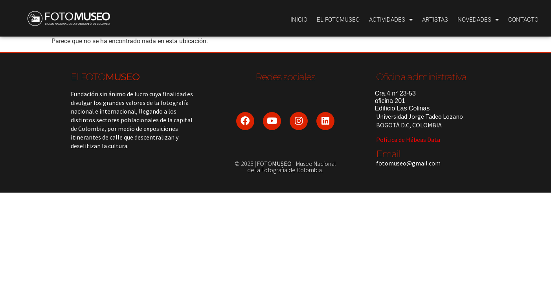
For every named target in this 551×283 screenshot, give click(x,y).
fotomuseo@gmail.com (408, 163)
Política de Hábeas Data (408, 139)
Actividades (391, 20)
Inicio (298, 19)
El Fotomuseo (338, 19)
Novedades (478, 20)
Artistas (435, 19)
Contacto (523, 19)
